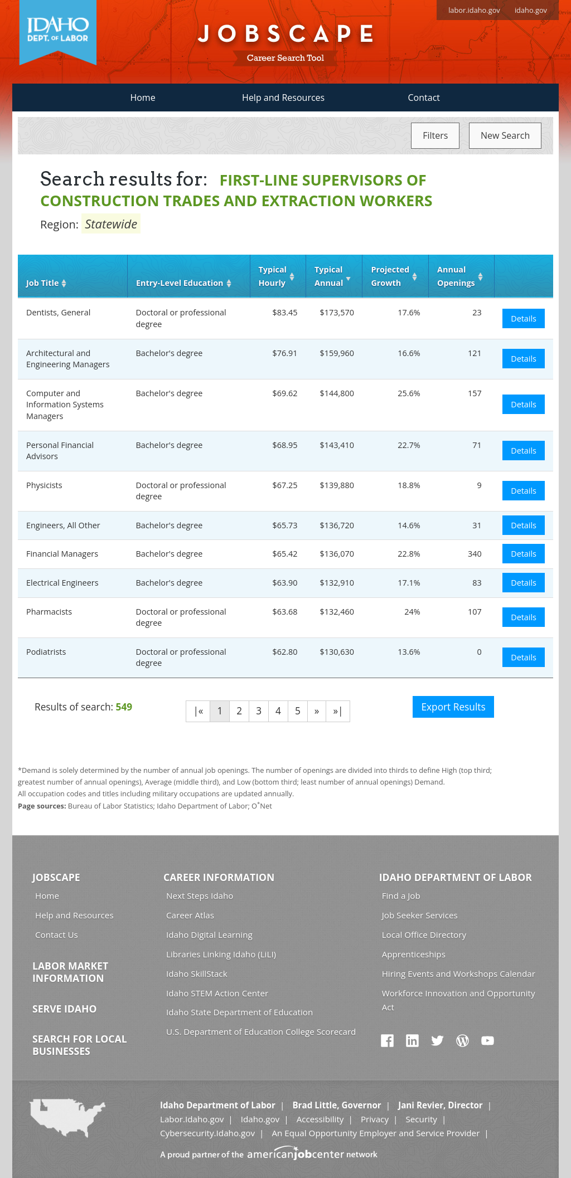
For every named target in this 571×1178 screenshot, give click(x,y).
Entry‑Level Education (179, 283)
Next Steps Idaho (199, 895)
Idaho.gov (260, 1119)
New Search (505, 135)
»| (338, 710)
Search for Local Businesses (79, 1045)
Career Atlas (190, 915)
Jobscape (56, 877)
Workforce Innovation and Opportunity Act (458, 1000)
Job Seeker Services (420, 915)
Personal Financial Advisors (60, 451)
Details (523, 318)
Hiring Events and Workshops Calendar (458, 973)
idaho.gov (531, 10)
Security (421, 1119)
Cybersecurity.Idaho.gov (207, 1132)
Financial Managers (62, 553)
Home (142, 97)
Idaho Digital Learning (209, 934)
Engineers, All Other (63, 525)
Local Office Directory (424, 934)
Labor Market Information (70, 972)
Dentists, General (58, 312)
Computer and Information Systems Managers (65, 404)
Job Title (42, 283)
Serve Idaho (64, 1008)
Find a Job (401, 895)
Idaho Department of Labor (455, 877)
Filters (435, 135)
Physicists (44, 485)
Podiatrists (46, 651)
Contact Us (56, 934)
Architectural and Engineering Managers (68, 359)
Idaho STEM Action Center (217, 993)
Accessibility (320, 1119)
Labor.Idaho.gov (192, 1119)
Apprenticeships (414, 954)
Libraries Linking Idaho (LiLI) (221, 954)
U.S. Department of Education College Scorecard (261, 1031)
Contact (424, 97)
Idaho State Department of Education (239, 1012)
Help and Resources (283, 97)
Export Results (453, 706)
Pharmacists (49, 611)
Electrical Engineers (62, 582)
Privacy (375, 1119)
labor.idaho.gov (474, 10)
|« (198, 710)
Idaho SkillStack (197, 973)
